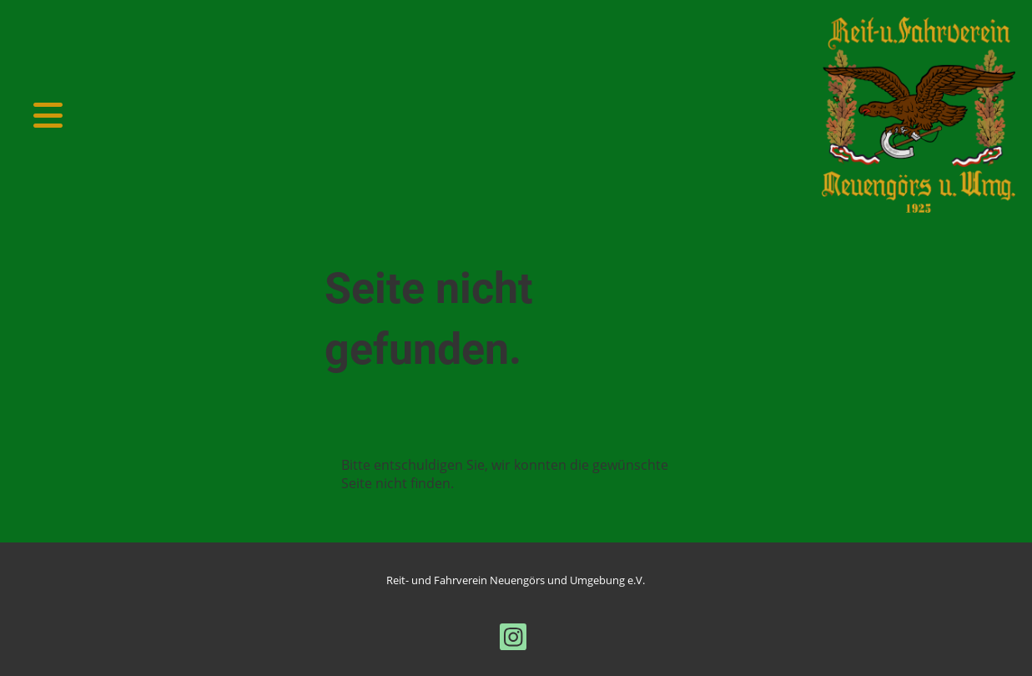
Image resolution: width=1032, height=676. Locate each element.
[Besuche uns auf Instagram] (513, 640)
